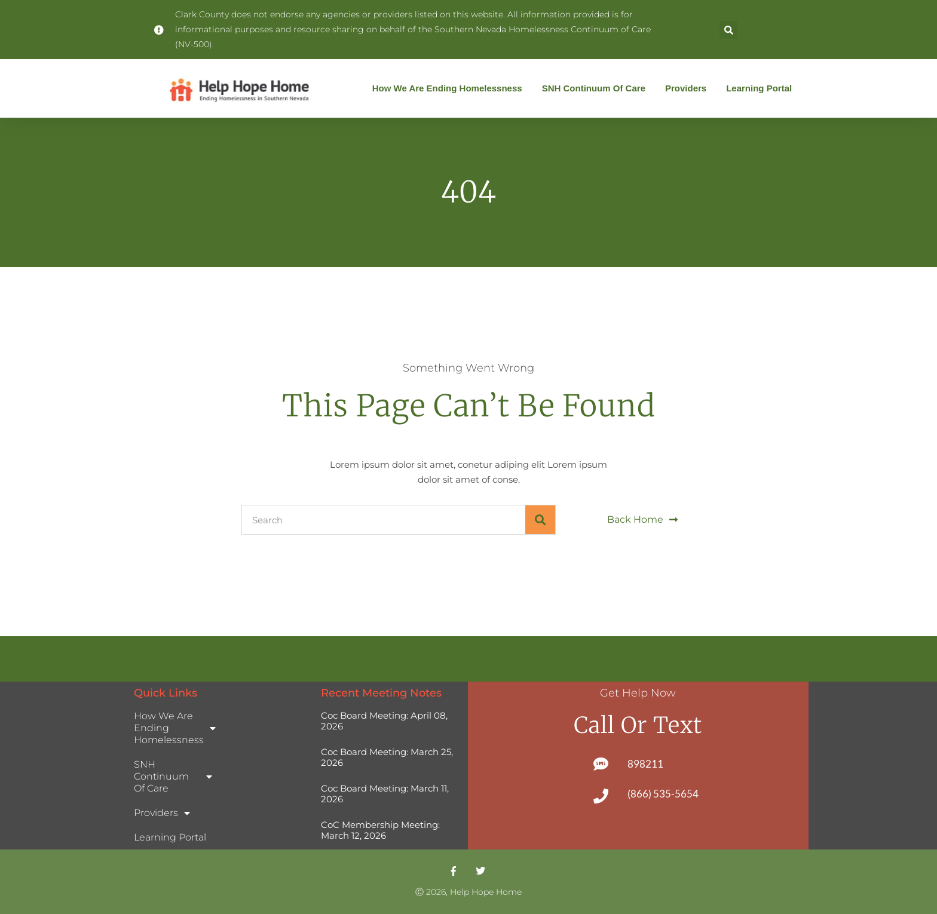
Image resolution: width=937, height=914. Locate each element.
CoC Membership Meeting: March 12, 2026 (380, 830)
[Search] (540, 519)
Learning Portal (759, 88)
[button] (728, 30)
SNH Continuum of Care (596, 88)
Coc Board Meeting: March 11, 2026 (385, 794)
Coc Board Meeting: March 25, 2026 (387, 757)
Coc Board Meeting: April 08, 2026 (384, 721)
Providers (688, 88)
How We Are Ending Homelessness (450, 88)
